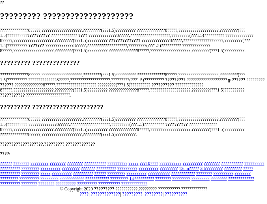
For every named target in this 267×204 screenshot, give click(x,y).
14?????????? (141, 178)
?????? (6, 163)
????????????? (241, 178)
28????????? (211, 168)
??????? (88, 168)
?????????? (117, 163)
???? (84, 194)
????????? (39, 163)
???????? (21, 163)
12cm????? (189, 168)
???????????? (183, 173)
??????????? (95, 163)
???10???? (149, 163)
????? (133, 163)
